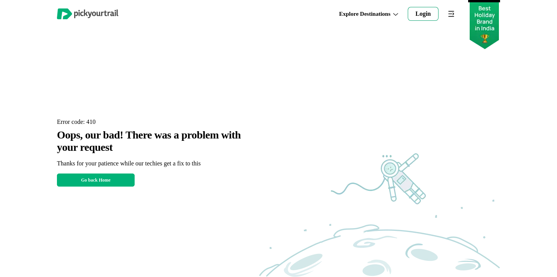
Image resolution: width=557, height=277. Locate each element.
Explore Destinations (369, 14)
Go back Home (96, 180)
